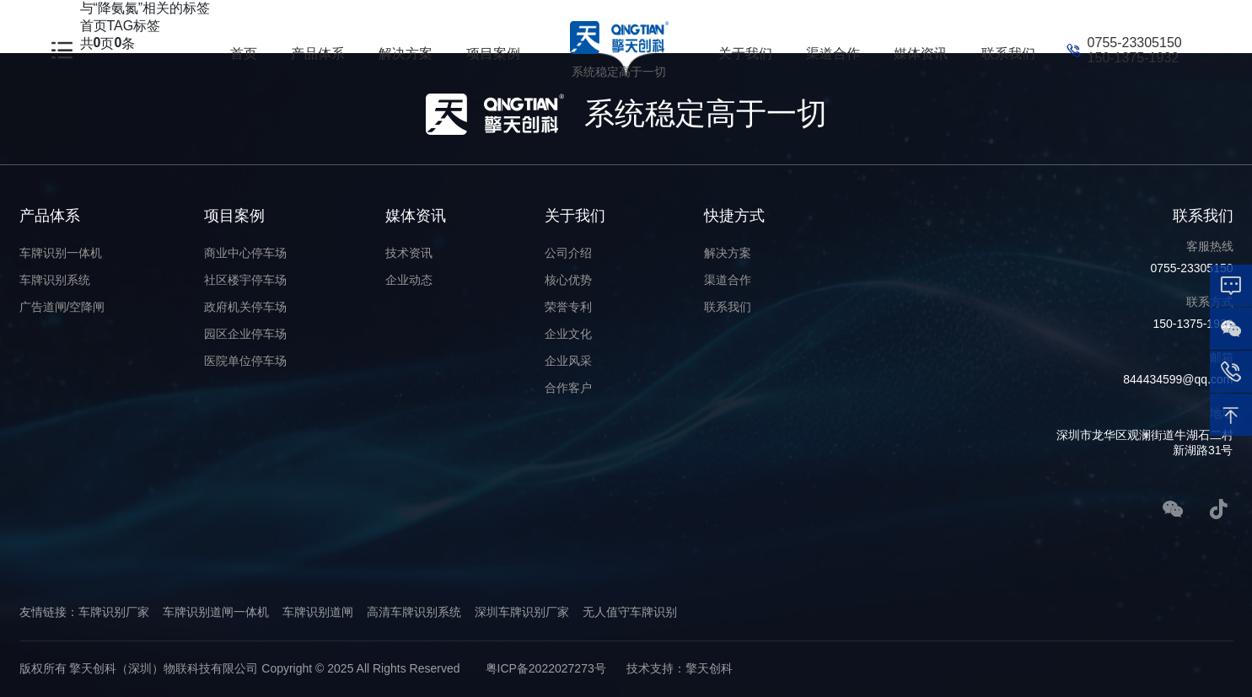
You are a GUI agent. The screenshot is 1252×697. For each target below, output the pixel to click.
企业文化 (568, 333)
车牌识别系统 (54, 280)
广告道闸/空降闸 (62, 307)
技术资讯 (409, 253)
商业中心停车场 (245, 253)
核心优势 (568, 280)
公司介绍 (568, 253)
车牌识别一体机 (60, 253)
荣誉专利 (568, 307)
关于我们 (745, 53)
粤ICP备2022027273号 (546, 668)
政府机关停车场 (245, 307)
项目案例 (493, 53)
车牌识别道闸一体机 (216, 612)
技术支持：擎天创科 (679, 668)
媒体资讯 (921, 53)
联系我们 (1008, 53)
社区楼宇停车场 (245, 280)
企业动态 (409, 280)
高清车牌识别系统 (414, 612)
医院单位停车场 (245, 360)
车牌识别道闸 (317, 612)
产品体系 (318, 53)
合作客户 (568, 387)
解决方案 (406, 53)
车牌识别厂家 (113, 612)
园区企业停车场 (245, 333)
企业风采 (568, 360)
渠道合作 (833, 53)
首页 (243, 53)
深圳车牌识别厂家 (522, 612)
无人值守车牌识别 (630, 612)
